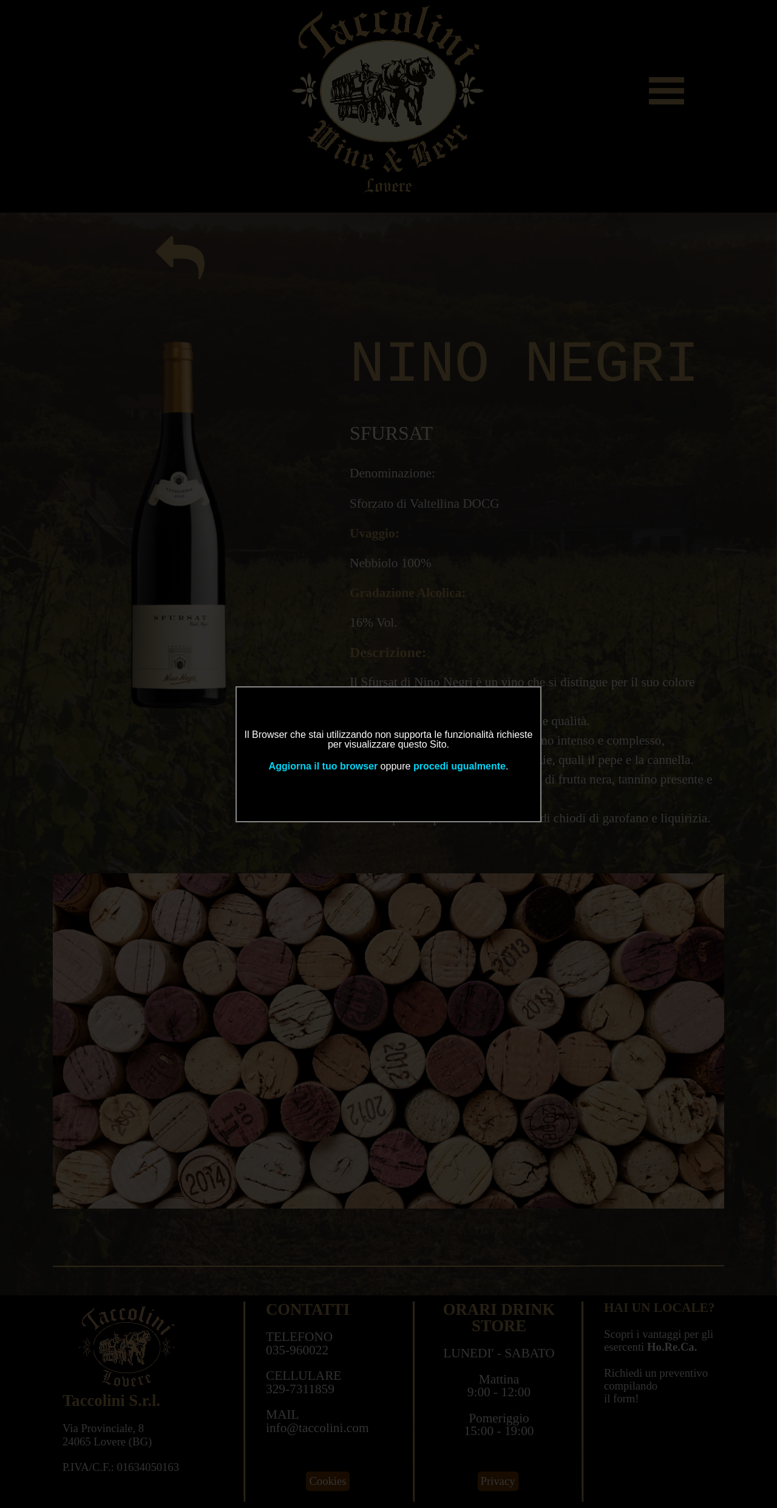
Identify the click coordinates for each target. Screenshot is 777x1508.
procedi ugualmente (459, 766)
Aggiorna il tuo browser (323, 766)
